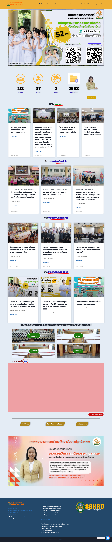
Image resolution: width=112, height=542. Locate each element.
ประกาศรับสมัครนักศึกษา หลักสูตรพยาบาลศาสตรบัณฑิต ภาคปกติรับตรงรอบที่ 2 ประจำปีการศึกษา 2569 (22, 304)
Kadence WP (61, 539)
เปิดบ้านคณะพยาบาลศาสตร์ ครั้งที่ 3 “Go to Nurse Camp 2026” (19, 129)
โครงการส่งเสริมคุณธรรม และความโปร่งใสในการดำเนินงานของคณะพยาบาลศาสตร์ (92, 131)
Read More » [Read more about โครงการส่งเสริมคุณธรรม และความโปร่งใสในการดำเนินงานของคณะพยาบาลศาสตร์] (87, 139)
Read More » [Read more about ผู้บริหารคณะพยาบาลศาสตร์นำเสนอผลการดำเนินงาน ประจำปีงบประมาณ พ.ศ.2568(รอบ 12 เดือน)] (13, 260)
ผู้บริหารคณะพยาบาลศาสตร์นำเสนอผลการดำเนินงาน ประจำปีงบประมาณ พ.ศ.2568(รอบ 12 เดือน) (23, 249)
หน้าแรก (36, 4)
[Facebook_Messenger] (108, 538)
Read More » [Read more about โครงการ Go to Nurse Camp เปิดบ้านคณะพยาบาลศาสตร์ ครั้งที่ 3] (63, 136)
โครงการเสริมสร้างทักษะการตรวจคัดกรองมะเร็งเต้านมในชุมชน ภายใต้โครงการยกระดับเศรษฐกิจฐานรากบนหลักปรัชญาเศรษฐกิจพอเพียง (23, 193)
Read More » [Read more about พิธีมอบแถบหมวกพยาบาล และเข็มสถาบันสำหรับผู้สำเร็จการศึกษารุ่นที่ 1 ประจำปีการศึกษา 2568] (46, 202)
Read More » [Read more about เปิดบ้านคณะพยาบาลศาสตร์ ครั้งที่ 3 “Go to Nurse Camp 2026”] (14, 136)
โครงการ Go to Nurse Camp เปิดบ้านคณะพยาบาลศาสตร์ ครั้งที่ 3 (68, 129)
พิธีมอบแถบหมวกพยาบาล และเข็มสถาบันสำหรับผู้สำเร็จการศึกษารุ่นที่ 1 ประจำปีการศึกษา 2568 (55, 192)
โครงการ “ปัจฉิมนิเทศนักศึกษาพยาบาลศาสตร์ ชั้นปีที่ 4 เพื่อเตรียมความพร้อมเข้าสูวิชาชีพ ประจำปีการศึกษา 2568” (55, 251)
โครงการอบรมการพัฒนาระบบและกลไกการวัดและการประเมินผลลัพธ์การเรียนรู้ (88, 249)
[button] (10, 37)
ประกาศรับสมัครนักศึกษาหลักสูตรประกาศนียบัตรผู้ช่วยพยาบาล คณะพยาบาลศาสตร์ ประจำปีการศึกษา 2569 (55, 305)
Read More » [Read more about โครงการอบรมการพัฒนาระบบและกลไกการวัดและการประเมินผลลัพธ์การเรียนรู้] (79, 260)
